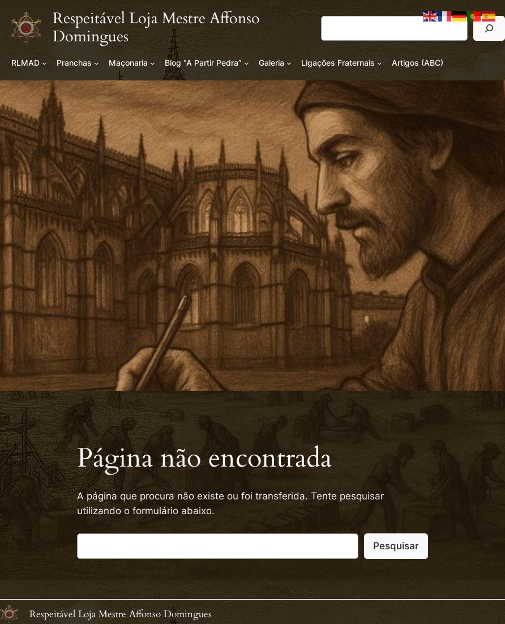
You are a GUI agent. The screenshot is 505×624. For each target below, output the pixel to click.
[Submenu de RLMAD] (44, 63)
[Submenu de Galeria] (289, 63)
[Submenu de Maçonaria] (152, 63)
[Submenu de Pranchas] (96, 63)
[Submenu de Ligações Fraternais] (379, 63)
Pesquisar (396, 546)
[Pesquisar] (489, 28)
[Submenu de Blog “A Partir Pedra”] (246, 63)
